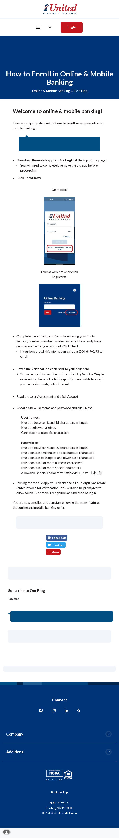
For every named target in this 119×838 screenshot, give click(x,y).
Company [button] (14, 734)
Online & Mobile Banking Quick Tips (59, 91)
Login (75, 27)
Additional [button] (15, 751)
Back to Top (59, 792)
